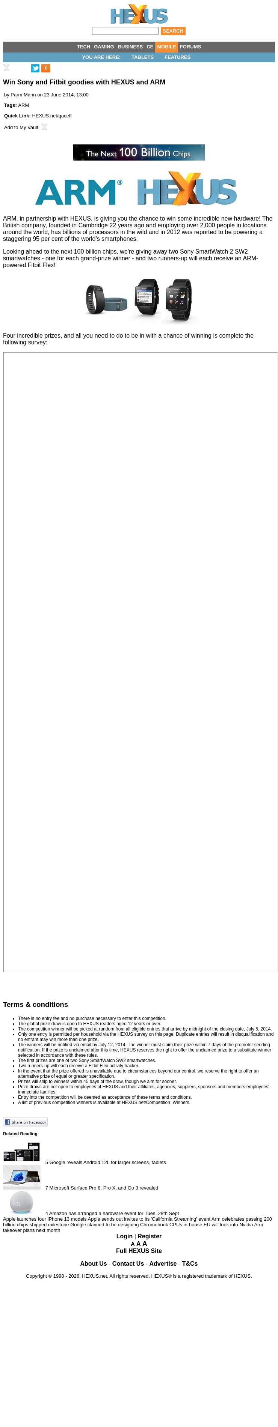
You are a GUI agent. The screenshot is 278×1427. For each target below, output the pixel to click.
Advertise (163, 1263)
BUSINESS (130, 47)
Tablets (142, 57)
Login (124, 1236)
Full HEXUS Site (139, 1251)
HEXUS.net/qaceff (51, 116)
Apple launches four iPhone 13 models (45, 1219)
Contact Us (128, 1263)
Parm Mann (23, 95)
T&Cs (190, 1263)
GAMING (104, 47)
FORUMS (190, 47)
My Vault (29, 127)
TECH (83, 47)
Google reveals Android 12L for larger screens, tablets (108, 1162)
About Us (93, 1263)
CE (150, 47)
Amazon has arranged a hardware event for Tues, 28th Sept (114, 1213)
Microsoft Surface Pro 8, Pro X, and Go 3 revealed (104, 1188)
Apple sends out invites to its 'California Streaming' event (149, 1219)
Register (149, 1236)
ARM (23, 105)
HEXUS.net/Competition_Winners (155, 1102)
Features (177, 57)
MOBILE (166, 47)
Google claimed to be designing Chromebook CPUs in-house (136, 1224)
